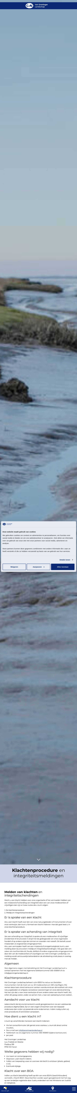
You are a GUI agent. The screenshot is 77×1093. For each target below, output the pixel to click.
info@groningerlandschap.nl (30, 1030)
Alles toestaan (62, 567)
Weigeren (14, 567)
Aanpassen (38, 567)
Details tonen (65, 560)
